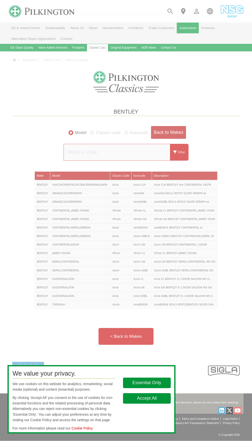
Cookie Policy (82, 428)
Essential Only (146, 382)
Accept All (147, 398)
